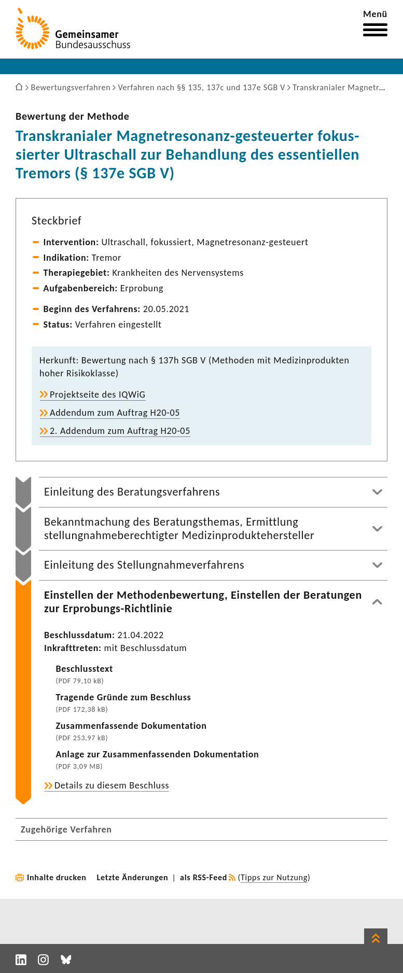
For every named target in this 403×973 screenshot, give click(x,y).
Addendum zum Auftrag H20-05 (115, 412)
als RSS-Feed (203, 877)
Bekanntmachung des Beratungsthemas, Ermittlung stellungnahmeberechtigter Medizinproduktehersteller (179, 528)
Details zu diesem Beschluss (111, 785)
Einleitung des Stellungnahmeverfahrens (144, 565)
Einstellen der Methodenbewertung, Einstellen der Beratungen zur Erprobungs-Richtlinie (203, 601)
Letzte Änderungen (133, 877)
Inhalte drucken (57, 877)
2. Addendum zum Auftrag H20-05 (120, 430)
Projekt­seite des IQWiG (98, 394)
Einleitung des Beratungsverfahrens (132, 492)
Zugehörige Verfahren (66, 829)
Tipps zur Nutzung (274, 877)
